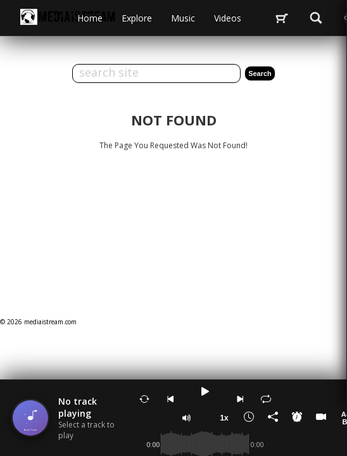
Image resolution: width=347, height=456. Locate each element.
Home (90, 18)
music (183, 18)
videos (227, 18)
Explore (137, 18)
